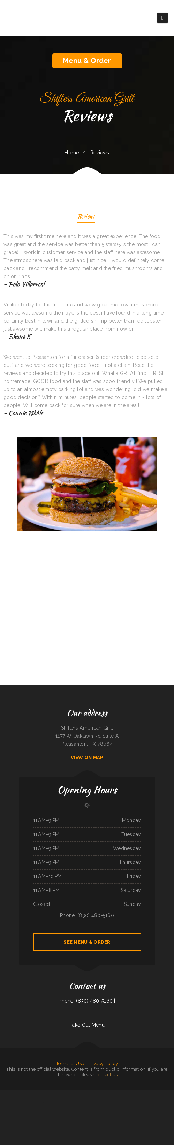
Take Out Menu (87, 1025)
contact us (107, 1074)
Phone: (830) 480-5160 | (87, 1001)
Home (72, 152)
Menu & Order (87, 61)
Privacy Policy (103, 1063)
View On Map (87, 757)
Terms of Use (70, 1063)
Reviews (86, 217)
